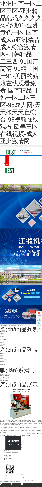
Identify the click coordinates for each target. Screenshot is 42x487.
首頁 (9, 325)
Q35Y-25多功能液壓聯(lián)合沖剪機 (10, 435)
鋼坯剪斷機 (2, 342)
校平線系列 (2, 345)
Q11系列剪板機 (3, 339)
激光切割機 (2, 336)
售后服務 (27, 159)
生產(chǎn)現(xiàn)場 (23, 164)
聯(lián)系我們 (34, 145)
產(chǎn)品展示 (14, 325)
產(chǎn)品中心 (19, 161)
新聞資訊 (15, 159)
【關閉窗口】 (39, 433)
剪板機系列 (2, 333)
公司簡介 (11, 159)
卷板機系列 (2, 337)
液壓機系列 (2, 341)
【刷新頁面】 (28, 433)
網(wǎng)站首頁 (7, 161)
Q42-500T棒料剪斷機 (26, 435)
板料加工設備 (2, 344)
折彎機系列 (2, 334)
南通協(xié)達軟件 (33, 480)
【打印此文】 (34, 433)
